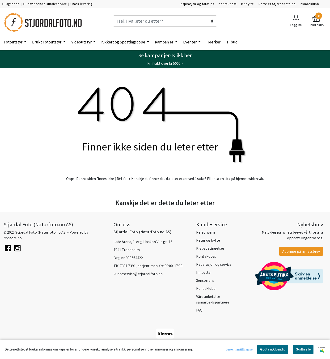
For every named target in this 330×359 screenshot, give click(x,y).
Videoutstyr (81, 42)
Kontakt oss (227, 4)
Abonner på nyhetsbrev (301, 251)
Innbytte (247, 4)
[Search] (165, 21)
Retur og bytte (208, 240)
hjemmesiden (247, 178)
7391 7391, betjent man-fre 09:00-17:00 (151, 265)
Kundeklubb (309, 4)
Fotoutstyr (13, 42)
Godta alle (303, 349)
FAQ (199, 310)
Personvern (205, 232)
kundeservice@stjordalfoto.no (138, 273)
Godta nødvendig (272, 349)
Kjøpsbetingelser (210, 248)
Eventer (190, 42)
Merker (214, 42)
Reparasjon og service (213, 264)
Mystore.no (13, 237)
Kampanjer (164, 42)
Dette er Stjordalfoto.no (277, 4)
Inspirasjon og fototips (197, 4)
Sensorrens (205, 280)
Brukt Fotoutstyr (47, 42)
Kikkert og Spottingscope (123, 42)
